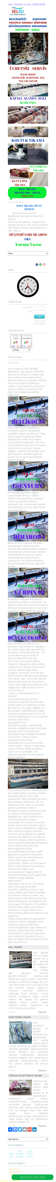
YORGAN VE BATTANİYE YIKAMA (25, 1076)
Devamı (42, 1012)
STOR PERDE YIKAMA (19, 1017)
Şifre (29, 311)
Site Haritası (13, 363)
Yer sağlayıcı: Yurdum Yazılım (9, 1180)
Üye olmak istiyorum (39, 324)
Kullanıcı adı (27, 307)
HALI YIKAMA (15, 947)
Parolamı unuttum (40, 321)
